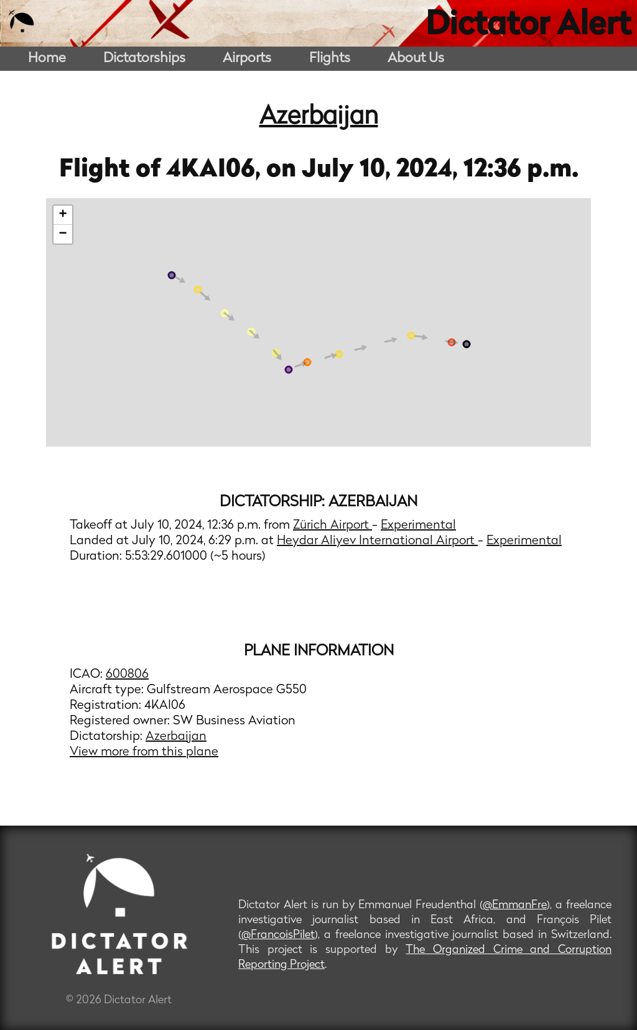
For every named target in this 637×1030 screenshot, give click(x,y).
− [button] (63, 234)
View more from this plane (144, 752)
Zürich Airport (332, 525)
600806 (127, 674)
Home (47, 59)
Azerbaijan (318, 117)
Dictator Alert (528, 26)
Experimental (418, 525)
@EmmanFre (515, 905)
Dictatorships (144, 59)
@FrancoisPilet (278, 935)
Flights (329, 59)
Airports (247, 59)
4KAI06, (216, 170)
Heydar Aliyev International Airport (377, 541)
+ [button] (63, 215)
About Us (416, 59)
